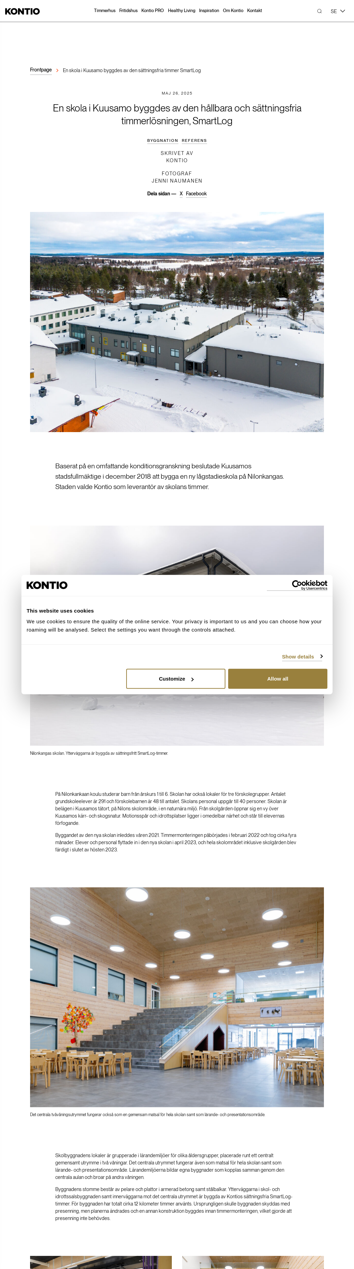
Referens (194, 140)
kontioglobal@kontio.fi (53, 1161)
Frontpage (41, 69)
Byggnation (162, 140)
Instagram (248, 1131)
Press (171, 1134)
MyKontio (108, 1134)
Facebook (196, 193)
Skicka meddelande (50, 1168)
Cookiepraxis (159, 1246)
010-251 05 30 (45, 1153)
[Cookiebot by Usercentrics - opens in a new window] (297, 585)
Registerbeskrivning (132, 1246)
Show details (298, 656)
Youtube (246, 1141)
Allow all (277, 679)
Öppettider (41, 1211)
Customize (176, 679)
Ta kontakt (177, 1055)
